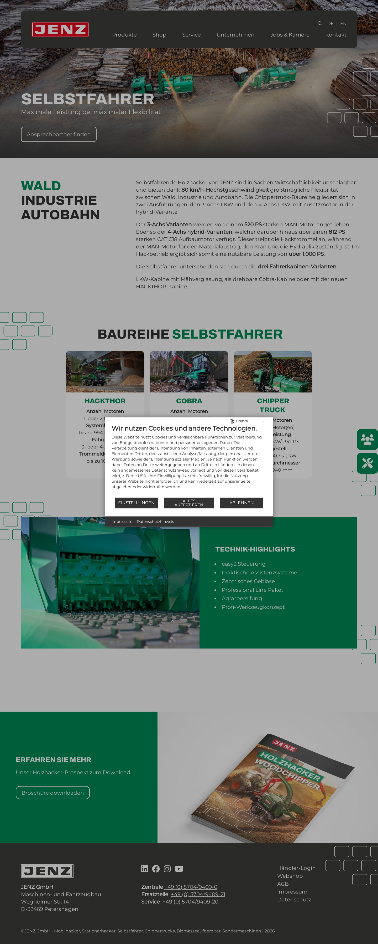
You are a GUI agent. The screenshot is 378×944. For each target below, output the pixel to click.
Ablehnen (241, 502)
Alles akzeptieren (189, 502)
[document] (189, 460)
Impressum (122, 521)
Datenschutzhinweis (155, 521)
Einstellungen (136, 502)
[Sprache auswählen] (232, 420)
